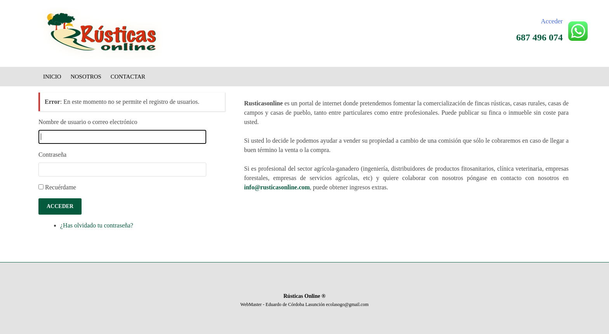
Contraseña (52, 154)
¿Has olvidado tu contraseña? (96, 225)
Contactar (128, 76)
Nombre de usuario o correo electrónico (87, 122)
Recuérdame (60, 187)
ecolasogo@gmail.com (347, 304)
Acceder (552, 21)
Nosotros (86, 76)
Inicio (52, 76)
